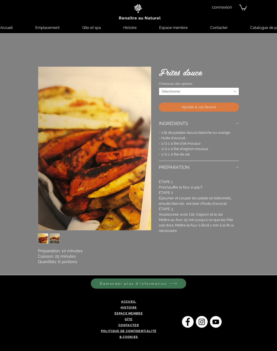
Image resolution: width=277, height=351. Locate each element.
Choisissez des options (176, 83)
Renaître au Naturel (140, 18)
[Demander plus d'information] (138, 283)
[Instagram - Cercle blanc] (202, 322)
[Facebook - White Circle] (188, 322)
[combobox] (199, 91)
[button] (243, 7)
